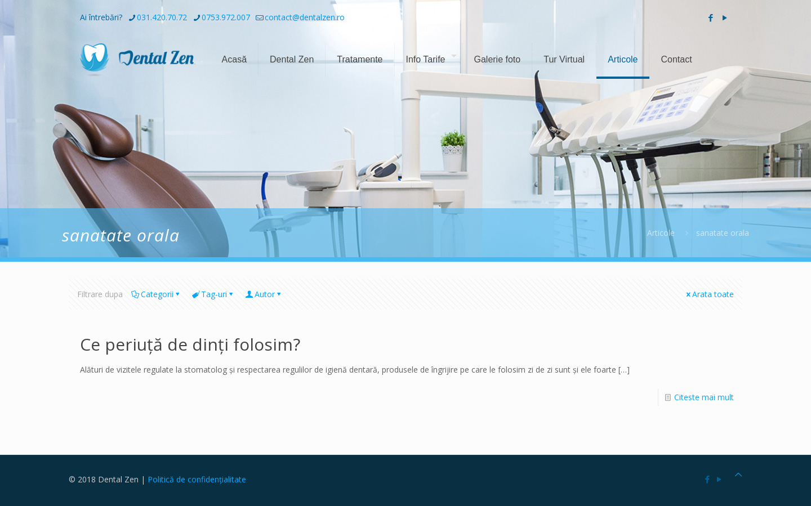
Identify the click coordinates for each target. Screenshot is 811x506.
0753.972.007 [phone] (226, 17)
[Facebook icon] (710, 17)
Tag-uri (213, 294)
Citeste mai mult (704, 397)
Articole (661, 232)
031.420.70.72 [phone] (162, 17)
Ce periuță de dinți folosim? (190, 344)
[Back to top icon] (738, 474)
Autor (264, 294)
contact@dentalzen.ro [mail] (305, 17)
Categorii (156, 294)
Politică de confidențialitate (197, 479)
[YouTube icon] (724, 17)
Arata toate (709, 294)
